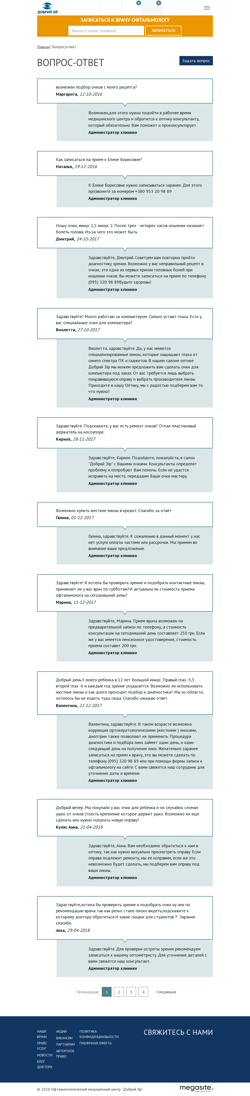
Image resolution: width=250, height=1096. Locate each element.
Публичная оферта (96, 1043)
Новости (44, 1055)
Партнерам (65, 1044)
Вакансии (64, 1038)
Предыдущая (87, 991)
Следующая (166, 991)
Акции (61, 1031)
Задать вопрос (196, 60)
